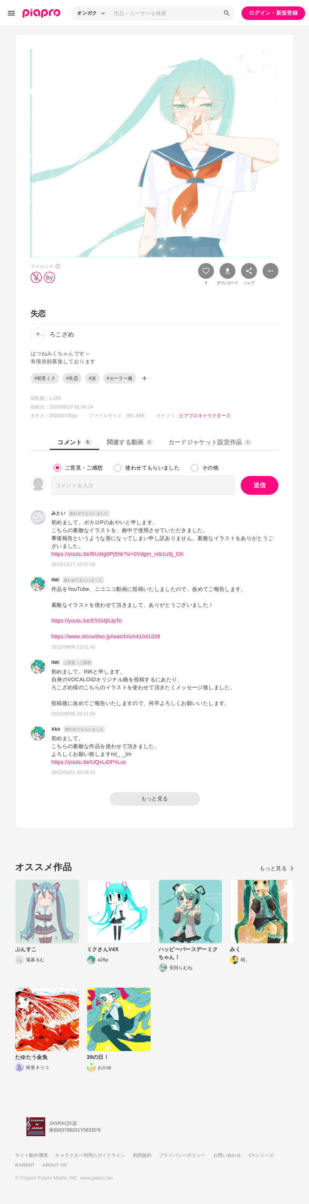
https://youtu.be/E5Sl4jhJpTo (86, 621)
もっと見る (154, 799)
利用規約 (142, 1155)
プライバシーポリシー (182, 1155)
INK (55, 580)
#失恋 (72, 378)
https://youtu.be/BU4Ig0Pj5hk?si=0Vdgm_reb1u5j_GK (117, 554)
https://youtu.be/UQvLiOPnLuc (88, 762)
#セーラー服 (120, 378)
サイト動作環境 (31, 1155)
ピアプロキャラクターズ (205, 415)
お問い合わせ (227, 1155)
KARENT (25, 1165)
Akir (56, 729)
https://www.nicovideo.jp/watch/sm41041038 (105, 636)
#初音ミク (44, 378)
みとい (58, 513)
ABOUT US (54, 1165)
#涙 (92, 378)
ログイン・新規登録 (273, 13)
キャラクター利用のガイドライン (90, 1155)
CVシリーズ (261, 1155)
